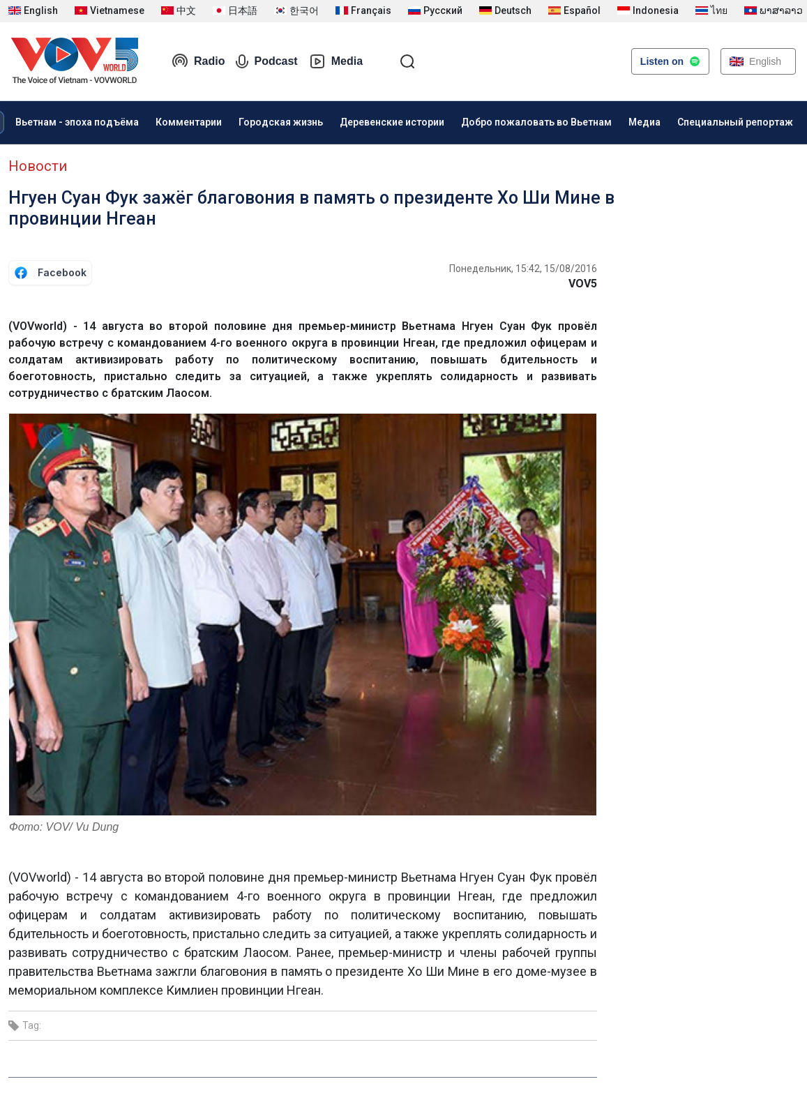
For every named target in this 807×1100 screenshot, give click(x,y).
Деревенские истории (392, 122)
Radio (198, 61)
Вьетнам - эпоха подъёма (77, 122)
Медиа (644, 122)
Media (336, 61)
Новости (37, 166)
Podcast (266, 61)
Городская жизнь (281, 122)
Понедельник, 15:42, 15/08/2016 (523, 268)
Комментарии (189, 122)
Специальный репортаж (735, 122)
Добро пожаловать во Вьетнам (536, 122)
